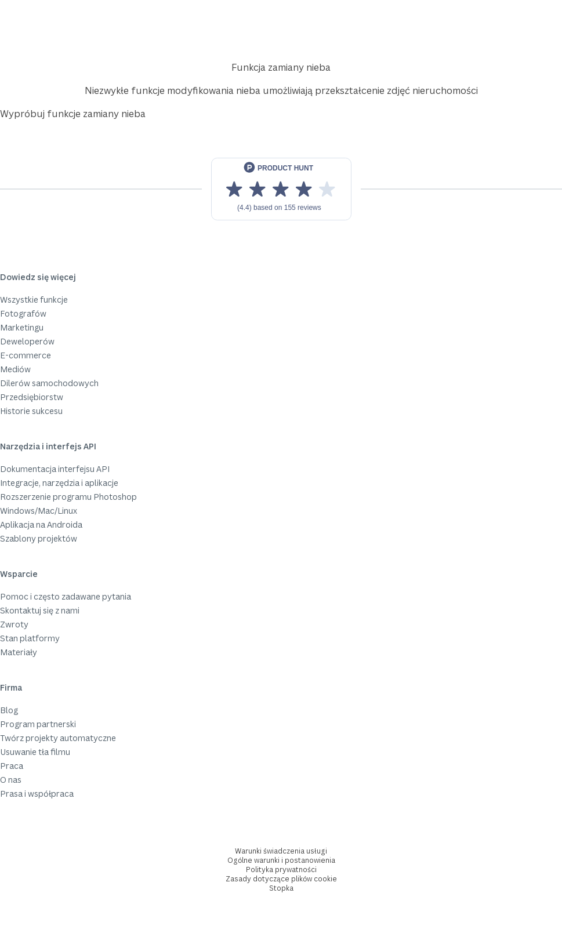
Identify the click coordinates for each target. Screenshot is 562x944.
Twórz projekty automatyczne (58, 737)
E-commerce (25, 355)
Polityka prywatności (281, 869)
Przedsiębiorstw (31, 396)
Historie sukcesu (31, 410)
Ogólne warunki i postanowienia (281, 860)
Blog (9, 710)
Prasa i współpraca (37, 793)
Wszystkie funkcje (34, 299)
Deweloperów (27, 341)
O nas (10, 779)
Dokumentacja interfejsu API (55, 468)
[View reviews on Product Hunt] (281, 189)
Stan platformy (30, 638)
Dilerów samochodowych (49, 383)
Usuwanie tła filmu (35, 751)
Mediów (15, 369)
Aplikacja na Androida (41, 524)
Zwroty (14, 624)
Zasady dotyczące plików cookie (281, 879)
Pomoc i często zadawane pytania (65, 596)
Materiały (18, 652)
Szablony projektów (38, 538)
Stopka (281, 888)
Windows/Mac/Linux (38, 510)
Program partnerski (38, 723)
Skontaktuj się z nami (39, 610)
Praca (11, 765)
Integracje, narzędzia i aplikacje (59, 482)
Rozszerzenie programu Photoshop (68, 496)
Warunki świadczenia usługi (281, 851)
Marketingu (21, 327)
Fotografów (23, 313)
